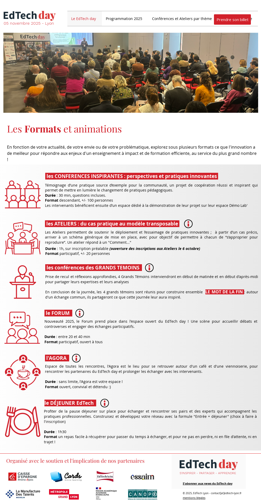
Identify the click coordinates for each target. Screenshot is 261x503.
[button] (125, 18)
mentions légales (194, 498)
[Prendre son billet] (232, 19)
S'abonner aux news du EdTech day (207, 483)
